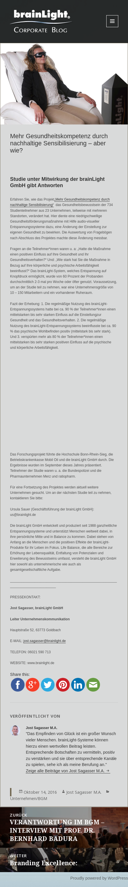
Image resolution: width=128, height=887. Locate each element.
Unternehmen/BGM (28, 798)
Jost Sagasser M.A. (83, 792)
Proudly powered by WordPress (99, 878)
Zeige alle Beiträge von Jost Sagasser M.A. (66, 771)
